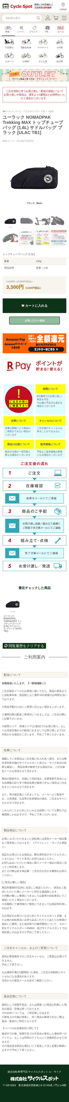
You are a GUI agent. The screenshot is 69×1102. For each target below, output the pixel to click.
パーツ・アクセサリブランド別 (30, 111)
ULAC (51, 111)
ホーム (7, 111)
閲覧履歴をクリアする (24, 646)
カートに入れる (34, 305)
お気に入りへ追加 (35, 320)
